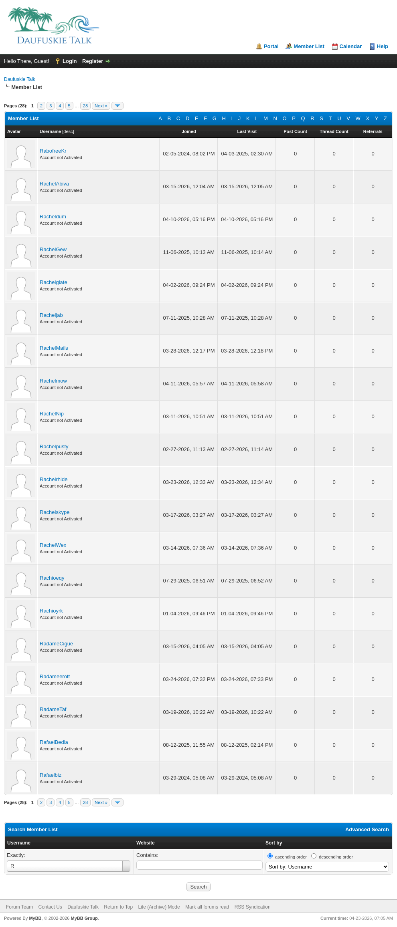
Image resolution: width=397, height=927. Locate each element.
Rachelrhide (53, 479)
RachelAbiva (54, 184)
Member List (309, 46)
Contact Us (50, 907)
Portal (271, 46)
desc (68, 131)
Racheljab (51, 315)
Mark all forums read (207, 907)
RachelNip (52, 414)
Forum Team (19, 907)
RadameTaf (53, 709)
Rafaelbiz (50, 775)
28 (85, 105)
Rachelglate (53, 282)
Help (382, 46)
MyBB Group (84, 918)
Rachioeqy (52, 578)
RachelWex (53, 545)
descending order (336, 856)
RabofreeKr (53, 151)
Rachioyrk (51, 611)
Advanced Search (367, 829)
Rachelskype (54, 512)
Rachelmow (53, 381)
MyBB (35, 918)
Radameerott (55, 676)
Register (92, 61)
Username (18, 843)
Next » (101, 105)
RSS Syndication (253, 907)
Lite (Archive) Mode (159, 907)
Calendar (351, 46)
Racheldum (53, 217)
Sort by (273, 843)
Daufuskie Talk (19, 79)
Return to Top (118, 907)
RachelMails (54, 348)
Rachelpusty (54, 446)
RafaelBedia (54, 742)
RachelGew (53, 249)
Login (70, 61)
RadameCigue (56, 644)
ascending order (291, 856)
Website (145, 843)
